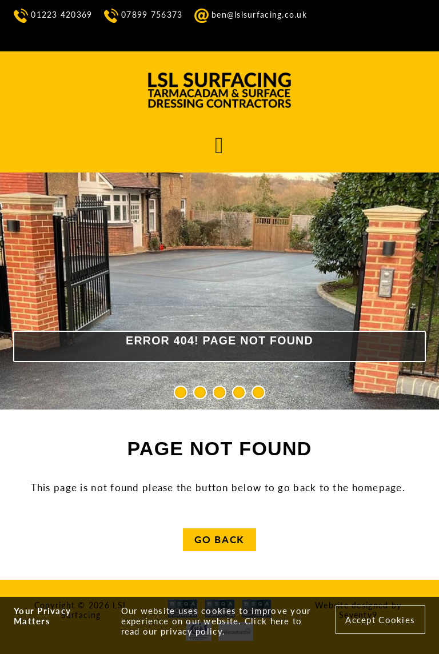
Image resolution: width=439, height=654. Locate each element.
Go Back (219, 539)
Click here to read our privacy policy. (211, 626)
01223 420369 (53, 14)
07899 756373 (143, 14)
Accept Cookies (380, 620)
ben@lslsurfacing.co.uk (250, 14)
